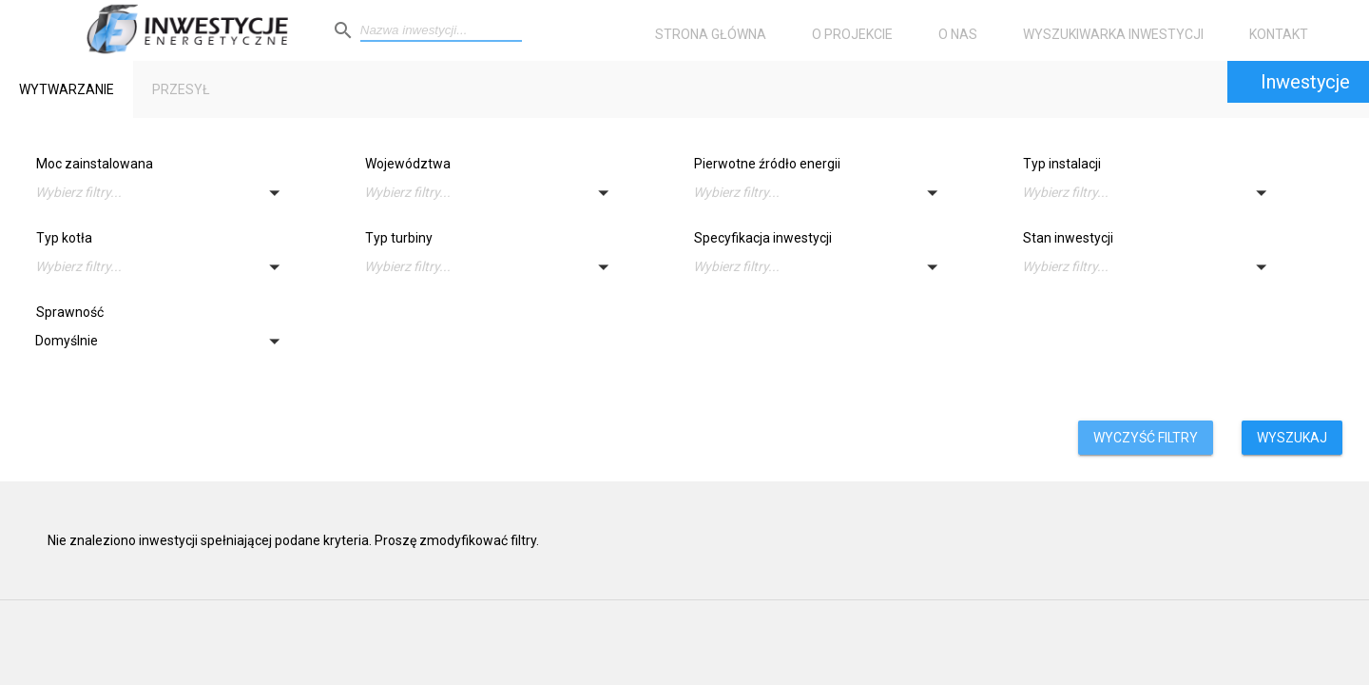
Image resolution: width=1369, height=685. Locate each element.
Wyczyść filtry (1145, 437)
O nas (957, 34)
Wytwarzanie (66, 89)
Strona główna (710, 34)
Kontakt (1278, 34)
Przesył (181, 89)
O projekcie (852, 34)
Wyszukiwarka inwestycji (1113, 34)
